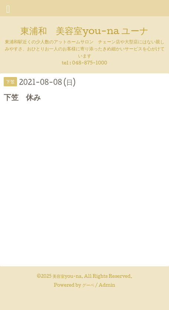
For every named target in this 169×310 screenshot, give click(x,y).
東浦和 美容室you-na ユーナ (84, 30)
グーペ (88, 285)
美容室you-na (67, 276)
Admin (107, 285)
